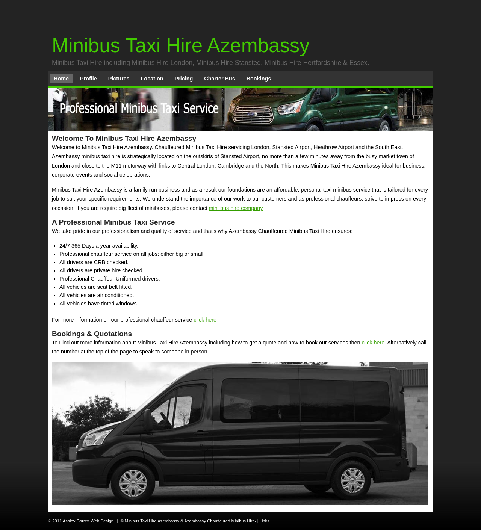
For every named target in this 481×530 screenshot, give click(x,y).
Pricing (184, 78)
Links (264, 521)
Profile (88, 78)
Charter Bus (219, 78)
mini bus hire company (236, 208)
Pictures (119, 78)
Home (61, 78)
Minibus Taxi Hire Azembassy (181, 45)
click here (205, 320)
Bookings (259, 78)
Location (152, 78)
